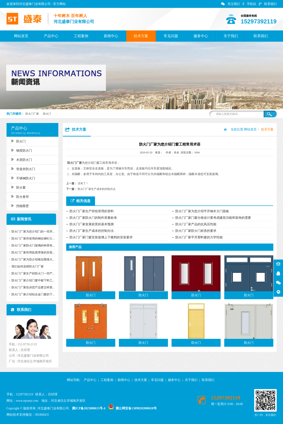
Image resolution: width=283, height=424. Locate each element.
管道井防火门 (22, 168)
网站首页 (21, 36)
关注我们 (230, 4)
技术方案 (141, 36)
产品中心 (51, 36)
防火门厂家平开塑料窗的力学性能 (199, 237)
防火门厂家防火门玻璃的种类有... (31, 245)
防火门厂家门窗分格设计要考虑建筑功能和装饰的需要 (213, 217)
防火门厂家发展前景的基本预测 (92, 224)
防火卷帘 (18, 196)
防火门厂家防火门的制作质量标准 (93, 217)
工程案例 (81, 36)
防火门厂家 (32, 113)
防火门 (47, 113)
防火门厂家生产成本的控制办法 (96, 189)
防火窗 (17, 187)
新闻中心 (111, 36)
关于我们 (231, 36)
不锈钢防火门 (22, 178)
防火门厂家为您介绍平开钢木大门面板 (202, 211)
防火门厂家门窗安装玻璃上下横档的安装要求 (101, 237)
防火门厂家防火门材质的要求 (195, 231)
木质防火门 (20, 159)
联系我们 (268, 4)
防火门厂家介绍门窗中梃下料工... (31, 280)
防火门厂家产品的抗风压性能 (195, 224)
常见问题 (171, 36)
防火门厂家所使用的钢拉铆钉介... (31, 238)
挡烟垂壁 (18, 205)
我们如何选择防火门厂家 (26, 266)
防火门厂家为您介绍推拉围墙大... (31, 259)
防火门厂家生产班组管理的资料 (92, 211)
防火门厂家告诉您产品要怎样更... (31, 287)
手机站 (249, 4)
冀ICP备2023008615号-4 (88, 408)
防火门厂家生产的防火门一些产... (31, 273)
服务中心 (201, 36)
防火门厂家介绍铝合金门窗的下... (31, 294)
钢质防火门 (20, 150)
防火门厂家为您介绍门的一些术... (31, 231)
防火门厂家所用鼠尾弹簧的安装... (31, 252)
